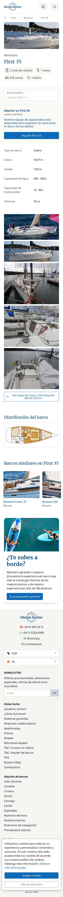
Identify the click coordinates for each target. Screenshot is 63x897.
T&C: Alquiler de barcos (19, 752)
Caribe (8, 806)
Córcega (9, 801)
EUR (31, 653)
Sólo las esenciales (31, 884)
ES (31, 661)
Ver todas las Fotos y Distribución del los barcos (30, 396)
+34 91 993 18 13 (31, 627)
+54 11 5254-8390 (31, 633)
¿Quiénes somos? (15, 709)
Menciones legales (16, 743)
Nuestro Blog (12, 762)
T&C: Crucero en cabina (19, 748)
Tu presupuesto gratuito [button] (24, 596)
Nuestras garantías (16, 718)
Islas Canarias (13, 781)
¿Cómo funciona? (15, 714)
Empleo (9, 738)
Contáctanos (12, 767)
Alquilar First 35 (31, 135)
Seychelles (10, 810)
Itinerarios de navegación (20, 825)
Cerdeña (9, 786)
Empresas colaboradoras (20, 723)
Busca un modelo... (15, 93)
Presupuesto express (17, 830)
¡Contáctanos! (31, 644)
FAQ (6, 757)
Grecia (8, 796)
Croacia (9, 791)
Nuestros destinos (15, 815)
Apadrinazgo (12, 728)
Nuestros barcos (14, 820)
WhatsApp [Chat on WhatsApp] (31, 638)
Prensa (8, 733)
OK (54, 693)
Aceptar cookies (31, 875)
